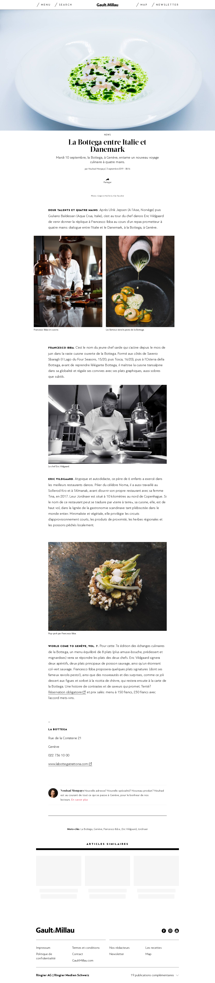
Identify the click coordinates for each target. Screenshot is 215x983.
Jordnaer (143, 829)
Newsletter (167, 4)
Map (144, 4)
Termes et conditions (86, 947)
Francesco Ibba (112, 829)
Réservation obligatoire (65, 692)
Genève (98, 829)
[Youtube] (177, 931)
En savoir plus (79, 799)
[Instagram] (170, 931)
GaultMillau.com (82, 960)
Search (65, 4)
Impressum (43, 947)
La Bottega (86, 829)
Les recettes (153, 947)
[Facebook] (164, 931)
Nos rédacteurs (119, 947)
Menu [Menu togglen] (46, 4)
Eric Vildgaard (129, 829)
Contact (77, 954)
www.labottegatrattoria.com (68, 764)
